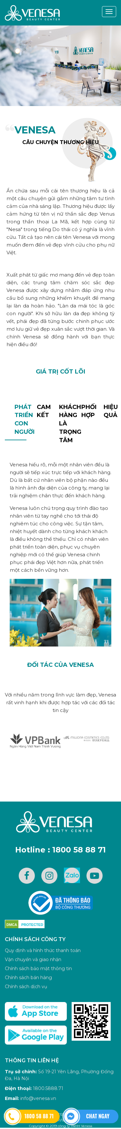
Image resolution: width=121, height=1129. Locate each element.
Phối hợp (87, 411)
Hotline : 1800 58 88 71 (60, 849)
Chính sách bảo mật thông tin (38, 968)
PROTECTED (32, 925)
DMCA (11, 925)
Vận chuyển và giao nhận (33, 959)
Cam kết (43, 411)
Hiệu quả (110, 411)
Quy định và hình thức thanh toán (43, 950)
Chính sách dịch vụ (26, 986)
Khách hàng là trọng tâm (65, 424)
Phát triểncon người (20, 419)
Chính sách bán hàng (28, 977)
